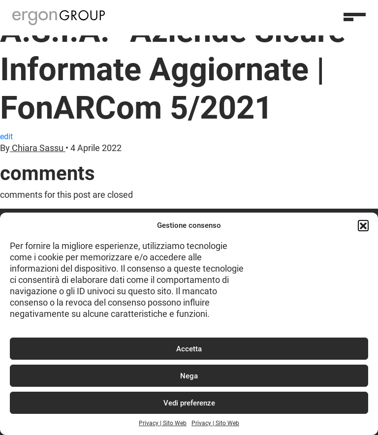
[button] (363, 225)
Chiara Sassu (37, 148)
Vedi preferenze (189, 403)
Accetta (189, 348)
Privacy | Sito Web (163, 423)
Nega (189, 376)
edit (6, 136)
